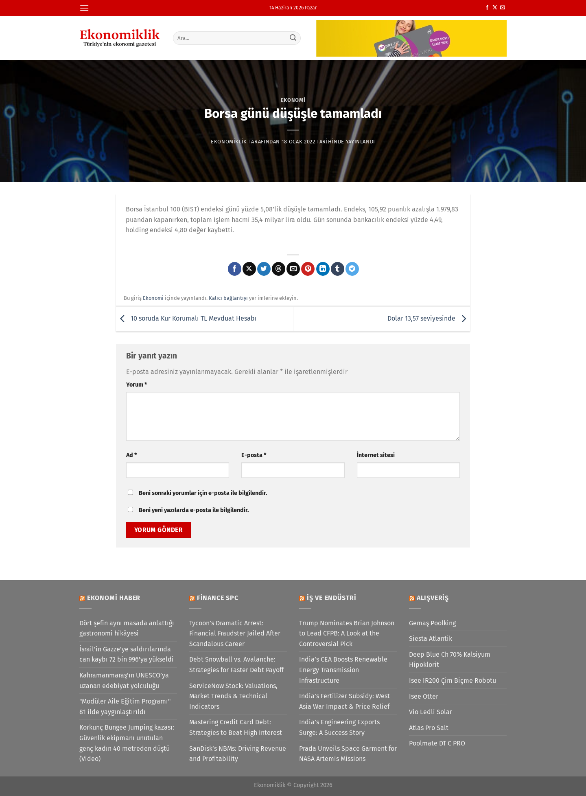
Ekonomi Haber (113, 598)
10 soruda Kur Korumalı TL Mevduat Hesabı (186, 318)
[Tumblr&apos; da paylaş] (337, 269)
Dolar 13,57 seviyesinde (428, 318)
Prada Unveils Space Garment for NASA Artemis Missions (348, 754)
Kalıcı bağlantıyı (228, 298)
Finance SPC (217, 598)
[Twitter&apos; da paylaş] (264, 269)
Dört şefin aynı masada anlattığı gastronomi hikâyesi (126, 628)
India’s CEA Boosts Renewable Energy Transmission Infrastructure (343, 669)
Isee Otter (423, 696)
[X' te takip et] (494, 8)
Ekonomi (293, 100)
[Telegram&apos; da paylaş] (352, 269)
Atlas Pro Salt (428, 728)
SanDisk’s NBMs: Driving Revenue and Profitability (237, 754)
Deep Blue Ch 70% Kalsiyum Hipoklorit (449, 660)
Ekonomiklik (229, 142)
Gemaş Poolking (432, 623)
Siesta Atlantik (430, 638)
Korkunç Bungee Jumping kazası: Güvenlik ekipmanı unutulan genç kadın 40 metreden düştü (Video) (126, 743)
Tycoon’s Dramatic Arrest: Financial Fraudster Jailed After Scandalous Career (234, 633)
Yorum (136, 384)
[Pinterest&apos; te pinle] (308, 269)
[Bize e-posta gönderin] (502, 8)
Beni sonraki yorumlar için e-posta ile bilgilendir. (203, 493)
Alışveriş (433, 598)
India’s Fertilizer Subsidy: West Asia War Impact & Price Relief (344, 701)
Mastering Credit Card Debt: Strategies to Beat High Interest (235, 727)
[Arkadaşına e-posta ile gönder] (293, 269)
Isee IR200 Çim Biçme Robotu (452, 680)
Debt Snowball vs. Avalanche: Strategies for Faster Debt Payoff (236, 664)
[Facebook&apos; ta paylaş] (234, 269)
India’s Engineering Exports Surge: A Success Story (339, 727)
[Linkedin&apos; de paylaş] (323, 269)
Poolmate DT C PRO (437, 743)
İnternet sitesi (376, 455)
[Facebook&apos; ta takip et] (487, 8)
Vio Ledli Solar (430, 712)
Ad (131, 455)
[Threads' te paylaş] (278, 269)
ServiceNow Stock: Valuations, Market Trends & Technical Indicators (233, 696)
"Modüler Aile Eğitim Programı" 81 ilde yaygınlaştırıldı (125, 706)
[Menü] (84, 8)
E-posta (253, 455)
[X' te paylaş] (249, 269)
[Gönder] (293, 38)
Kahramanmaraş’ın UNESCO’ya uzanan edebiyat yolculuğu (124, 680)
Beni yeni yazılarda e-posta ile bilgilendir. (194, 510)
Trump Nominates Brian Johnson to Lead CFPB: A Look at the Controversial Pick (346, 633)
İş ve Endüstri (331, 598)
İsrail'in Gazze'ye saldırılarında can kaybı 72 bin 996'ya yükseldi (126, 654)
